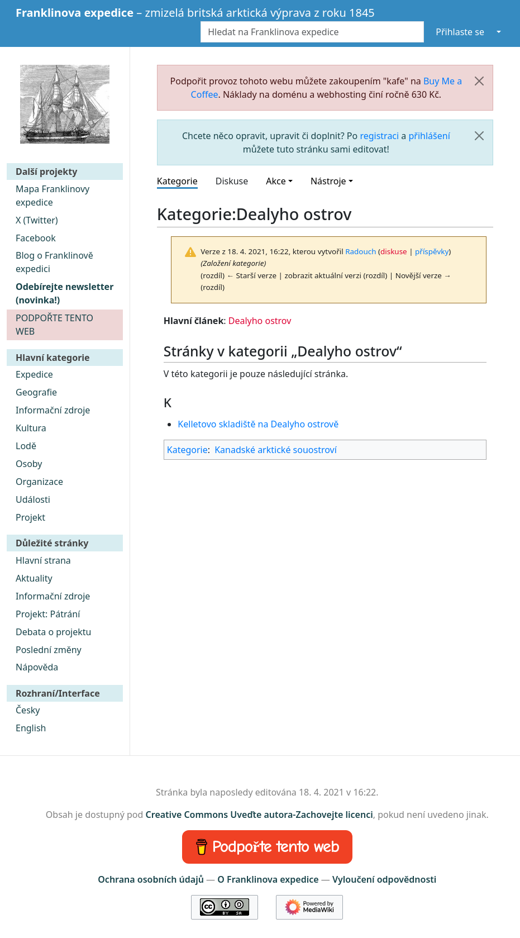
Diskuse (232, 181)
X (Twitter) (37, 220)
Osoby (29, 464)
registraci (379, 136)
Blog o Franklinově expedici (54, 262)
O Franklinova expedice (267, 879)
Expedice (34, 374)
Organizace (39, 481)
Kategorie (177, 181)
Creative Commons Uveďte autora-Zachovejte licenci (259, 814)
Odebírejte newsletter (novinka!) (64, 293)
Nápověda (37, 667)
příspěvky (432, 251)
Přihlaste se (460, 32)
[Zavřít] (479, 81)
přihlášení (429, 136)
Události (33, 499)
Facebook (36, 238)
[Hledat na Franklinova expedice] (312, 31)
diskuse (393, 251)
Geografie (36, 392)
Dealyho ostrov (260, 321)
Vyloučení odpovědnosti (384, 879)
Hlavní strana (43, 560)
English (31, 728)
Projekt (30, 517)
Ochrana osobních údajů (151, 879)
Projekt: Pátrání (48, 614)
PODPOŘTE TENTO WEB (54, 324)
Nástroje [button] (328, 181)
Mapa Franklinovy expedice (52, 195)
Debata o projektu (53, 632)
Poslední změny (49, 650)
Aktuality (34, 578)
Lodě (26, 446)
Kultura (31, 428)
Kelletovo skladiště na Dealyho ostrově (258, 424)
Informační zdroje (53, 410)
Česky (28, 710)
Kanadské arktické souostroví (275, 450)
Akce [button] (275, 181)
